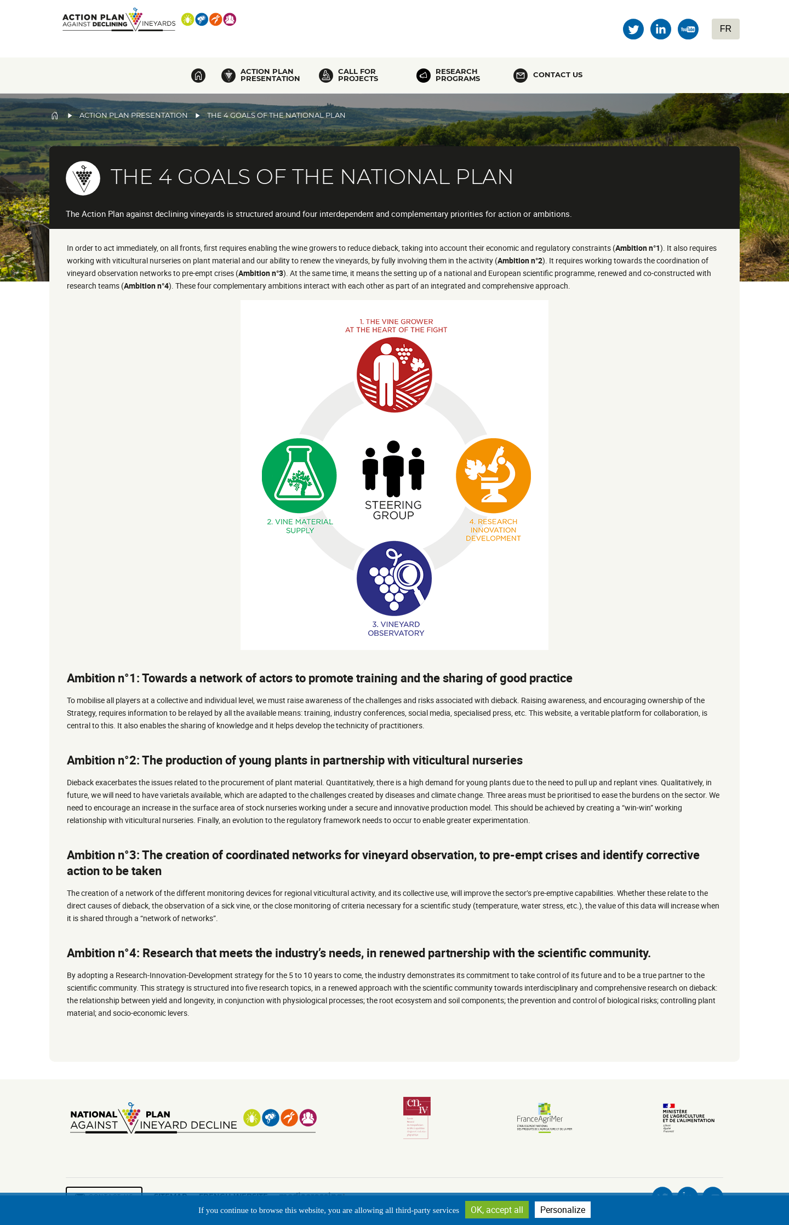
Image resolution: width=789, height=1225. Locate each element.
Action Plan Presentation (133, 115)
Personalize (562, 1210)
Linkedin (660, 29)
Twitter (633, 29)
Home (198, 75)
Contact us (557, 75)
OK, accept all (497, 1210)
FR (725, 28)
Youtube (688, 29)
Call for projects (358, 75)
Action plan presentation (270, 75)
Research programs (458, 75)
